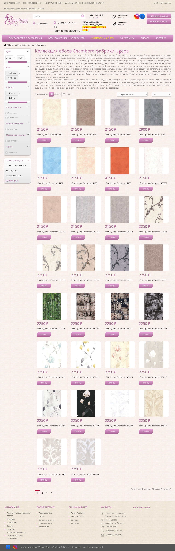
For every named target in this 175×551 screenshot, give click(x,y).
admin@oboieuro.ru (114, 534)
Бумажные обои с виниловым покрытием (84, 3)
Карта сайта (44, 526)
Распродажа (11, 170)
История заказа (77, 516)
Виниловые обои (12, 3)
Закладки (75, 520)
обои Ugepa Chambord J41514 (51, 328)
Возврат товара (45, 523)
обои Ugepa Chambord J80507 (85, 328)
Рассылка (75, 523)
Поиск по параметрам (16, 165)
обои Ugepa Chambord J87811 (51, 377)
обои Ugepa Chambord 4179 (50, 134)
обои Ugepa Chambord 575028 (119, 231)
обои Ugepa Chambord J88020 (119, 425)
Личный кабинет (78, 513)
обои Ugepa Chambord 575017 (51, 231)
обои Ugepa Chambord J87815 (119, 377)
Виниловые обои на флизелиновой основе (24, 8)
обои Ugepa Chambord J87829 (51, 425)
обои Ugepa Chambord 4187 (50, 183)
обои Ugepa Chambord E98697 (51, 280)
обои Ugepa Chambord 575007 (153, 183)
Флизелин (13, 129)
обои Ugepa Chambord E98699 (119, 280)
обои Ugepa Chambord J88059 (85, 474)
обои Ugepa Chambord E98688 (153, 231)
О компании (12, 522)
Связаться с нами (46, 520)
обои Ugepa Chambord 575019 (85, 231)
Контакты (11, 519)
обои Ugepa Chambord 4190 (118, 183)
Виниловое (13, 140)
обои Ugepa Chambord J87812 (85, 377)
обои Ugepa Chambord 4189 (84, 183)
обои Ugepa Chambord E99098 (153, 280)
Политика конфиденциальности (16, 530)
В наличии (13, 117)
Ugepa (31, 45)
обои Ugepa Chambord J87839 (85, 425)
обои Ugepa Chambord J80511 (119, 328)
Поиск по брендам (17, 45)
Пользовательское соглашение (15, 537)
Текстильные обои (53, 3)
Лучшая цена (12, 180)
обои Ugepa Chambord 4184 (152, 134)
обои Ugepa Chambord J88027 (153, 425)
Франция (12, 152)
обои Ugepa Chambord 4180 (84, 134)
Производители (45, 513)
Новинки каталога (14, 175)
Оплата (10, 526)
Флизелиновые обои (32, 3)
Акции (41, 516)
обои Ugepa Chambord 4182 (118, 134)
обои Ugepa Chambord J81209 (153, 328)
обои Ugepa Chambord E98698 (85, 280)
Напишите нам (158, 21)
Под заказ (12, 113)
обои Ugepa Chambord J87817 (153, 377)
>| (52, 492)
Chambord (41, 45)
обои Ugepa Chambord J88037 (51, 474)
